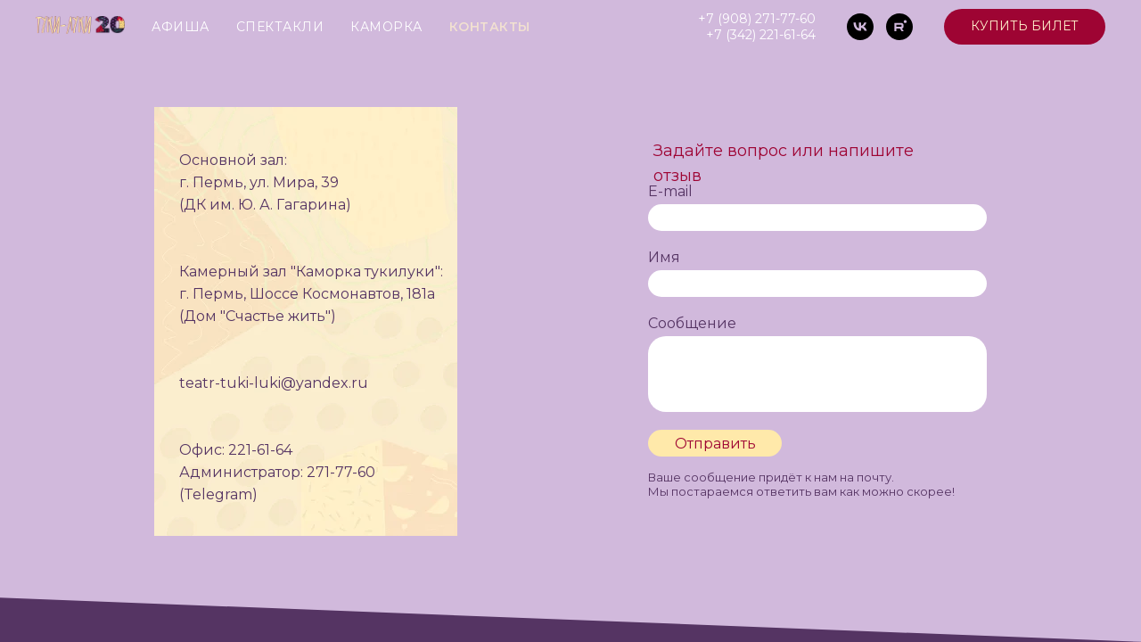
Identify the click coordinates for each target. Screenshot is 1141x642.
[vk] (860, 26)
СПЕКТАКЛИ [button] (280, 27)
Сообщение (692, 323)
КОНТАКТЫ (489, 27)
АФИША (180, 27)
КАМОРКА (386, 27)
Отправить (715, 443)
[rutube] (899, 26)
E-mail (670, 191)
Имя (664, 257)
